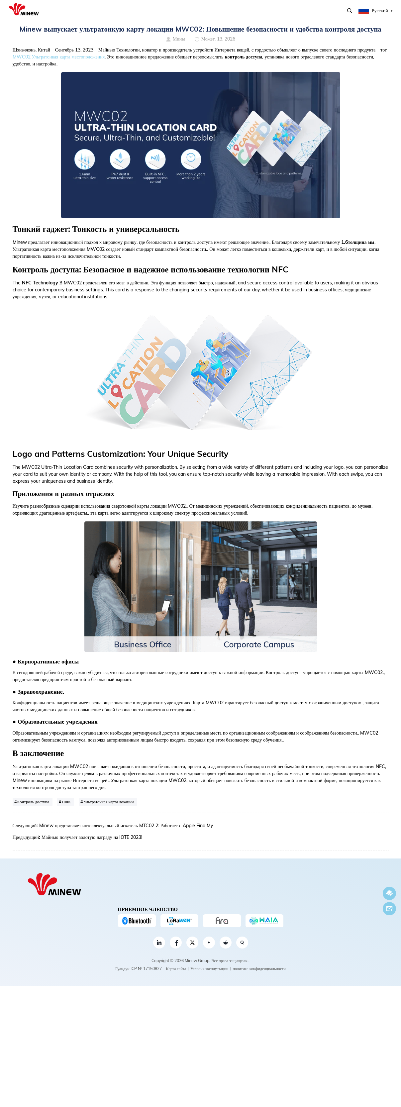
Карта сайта (176, 968)
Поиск (349, 10)
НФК (66, 801)
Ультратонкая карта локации (108, 801)
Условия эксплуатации (209, 968)
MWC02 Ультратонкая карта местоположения (59, 57)
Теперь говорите (389, 893)
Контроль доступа (33, 801)
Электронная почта (389, 908)
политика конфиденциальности (259, 968)
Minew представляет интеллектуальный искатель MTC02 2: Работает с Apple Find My (126, 826)
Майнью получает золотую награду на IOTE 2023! (92, 837)
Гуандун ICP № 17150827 (138, 968)
